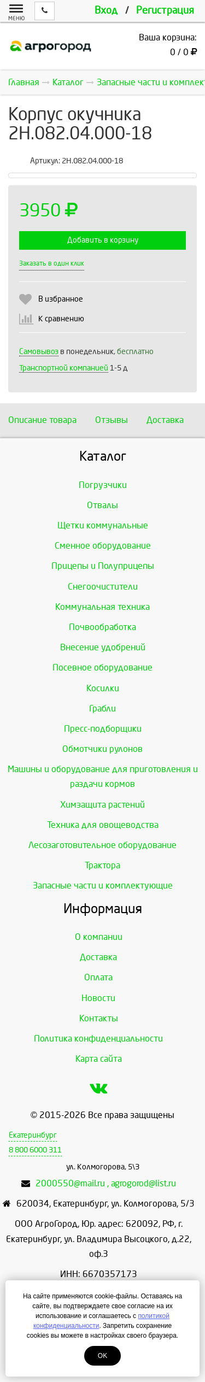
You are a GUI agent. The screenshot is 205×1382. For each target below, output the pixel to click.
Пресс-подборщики (103, 728)
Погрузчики (103, 485)
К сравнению (61, 319)
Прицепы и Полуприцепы (102, 566)
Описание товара (42, 420)
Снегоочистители (103, 586)
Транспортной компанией (63, 368)
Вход (106, 10)
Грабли (102, 708)
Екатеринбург (33, 1135)
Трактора (102, 865)
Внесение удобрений (102, 647)
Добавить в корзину (102, 240)
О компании (98, 937)
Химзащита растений (102, 804)
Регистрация (165, 10)
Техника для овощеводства (103, 825)
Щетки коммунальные (102, 525)
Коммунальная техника (102, 606)
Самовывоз (38, 352)
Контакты (98, 1018)
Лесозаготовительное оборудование (102, 845)
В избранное (60, 299)
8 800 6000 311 (35, 1150)
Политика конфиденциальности (98, 1038)
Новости (98, 998)
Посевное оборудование (102, 667)
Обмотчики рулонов (102, 749)
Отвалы (102, 505)
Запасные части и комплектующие (103, 885)
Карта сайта (98, 1058)
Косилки (102, 688)
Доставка (165, 420)
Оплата (98, 977)
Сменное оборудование (103, 545)
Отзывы (111, 420)
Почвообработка (102, 627)
